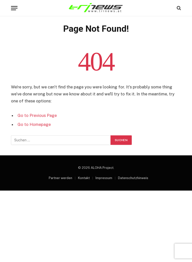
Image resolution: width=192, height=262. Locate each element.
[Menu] (14, 8)
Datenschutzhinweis (133, 178)
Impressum (104, 178)
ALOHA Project (102, 168)
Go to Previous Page (37, 115)
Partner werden (60, 178)
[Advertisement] (96, 226)
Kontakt (84, 178)
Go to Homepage (34, 124)
